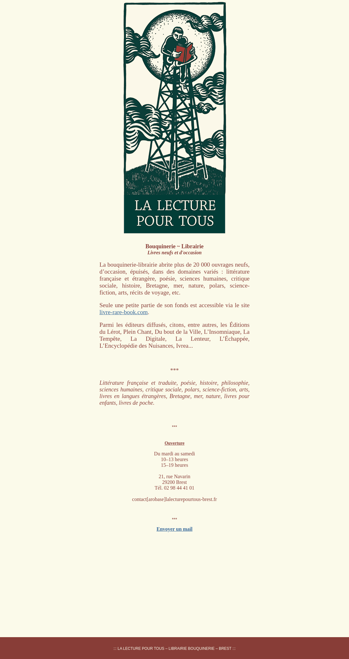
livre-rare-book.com (123, 312)
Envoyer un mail (174, 529)
